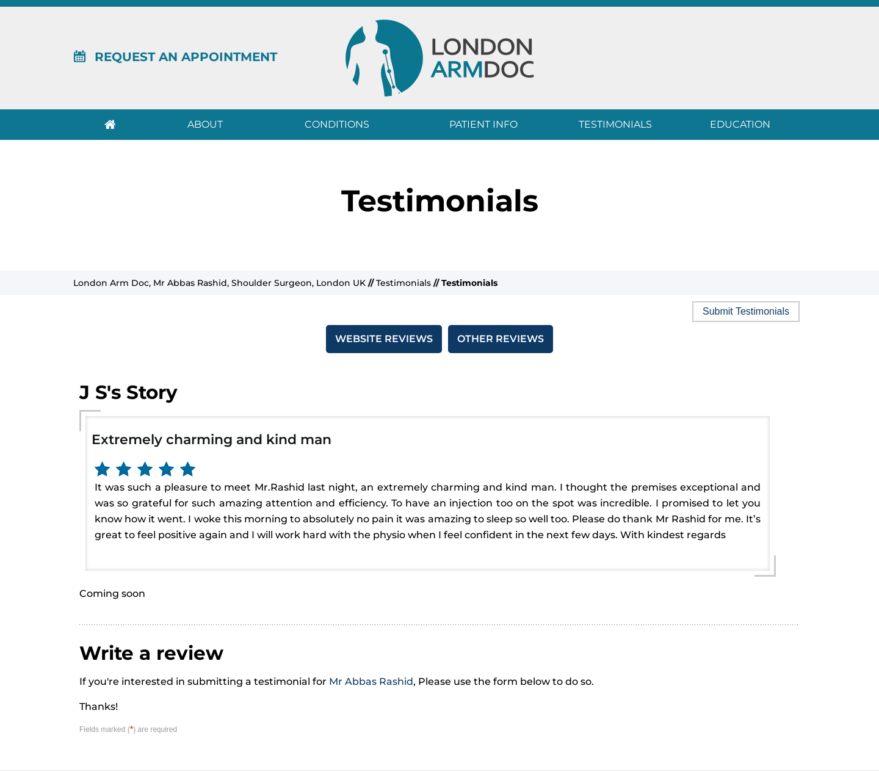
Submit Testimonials (746, 311)
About (205, 124)
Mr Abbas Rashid (371, 681)
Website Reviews (384, 339)
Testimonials (615, 124)
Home (109, 124)
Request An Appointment (175, 56)
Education (740, 124)
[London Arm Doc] (440, 57)
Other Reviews (500, 339)
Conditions (337, 124)
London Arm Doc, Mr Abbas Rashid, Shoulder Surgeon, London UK (219, 282)
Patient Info (483, 124)
